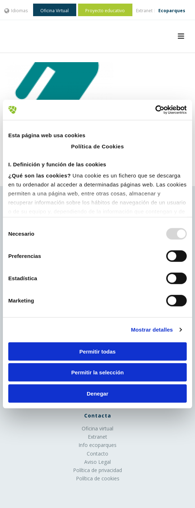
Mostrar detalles (152, 330)
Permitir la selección (97, 372)
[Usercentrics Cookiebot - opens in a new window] (155, 110)
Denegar (97, 393)
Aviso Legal (97, 461)
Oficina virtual (97, 428)
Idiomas (16, 11)
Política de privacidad (97, 470)
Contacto (97, 453)
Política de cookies (97, 478)
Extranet (97, 436)
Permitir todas (98, 351)
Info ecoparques (97, 445)
